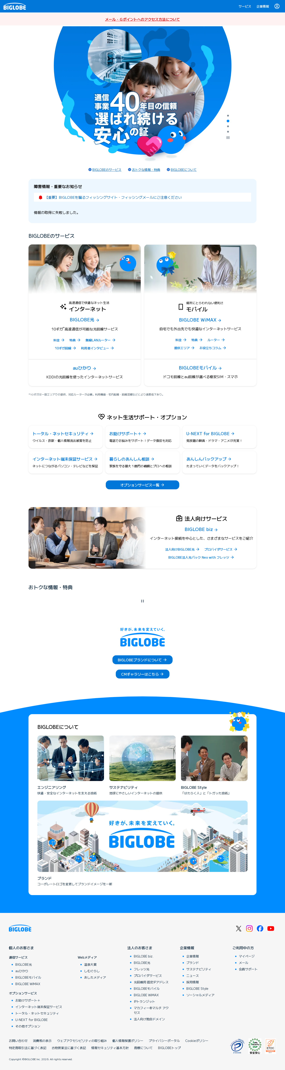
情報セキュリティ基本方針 (110, 1047)
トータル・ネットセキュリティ (37, 1013)
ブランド (192, 962)
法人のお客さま (139, 947)
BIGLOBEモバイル (28, 977)
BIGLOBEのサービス (106, 169)
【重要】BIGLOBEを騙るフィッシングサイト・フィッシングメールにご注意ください (113, 197)
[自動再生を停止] (228, 137)
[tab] (228, 115)
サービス (245, 6)
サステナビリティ (198, 969)
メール (243, 962)
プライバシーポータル (164, 1040)
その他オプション (27, 1026)
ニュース (192, 975)
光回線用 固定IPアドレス (151, 982)
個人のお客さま (21, 947)
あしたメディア (95, 977)
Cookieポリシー (196, 1040)
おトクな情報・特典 (146, 169)
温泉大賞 (90, 964)
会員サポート (248, 969)
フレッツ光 (141, 969)
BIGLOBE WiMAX (27, 984)
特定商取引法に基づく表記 (27, 1047)
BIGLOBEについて (184, 169)
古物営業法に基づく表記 (69, 1047)
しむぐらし (92, 971)
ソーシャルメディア (200, 995)
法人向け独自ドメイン (149, 1019)
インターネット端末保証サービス (38, 1006)
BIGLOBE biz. (143, 956)
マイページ (246, 956)
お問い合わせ (18, 1040)
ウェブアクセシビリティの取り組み (82, 1040)
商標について (143, 1047)
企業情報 (262, 6)
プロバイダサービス (148, 975)
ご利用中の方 (243, 947)
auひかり (21, 971)
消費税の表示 (42, 1040)
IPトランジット (144, 1001)
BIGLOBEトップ (169, 1047)
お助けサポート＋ (27, 1000)
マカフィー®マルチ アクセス (151, 1010)
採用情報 (192, 982)
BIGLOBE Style (197, 988)
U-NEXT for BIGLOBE (31, 1019)
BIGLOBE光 (23, 964)
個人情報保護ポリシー (127, 1040)
